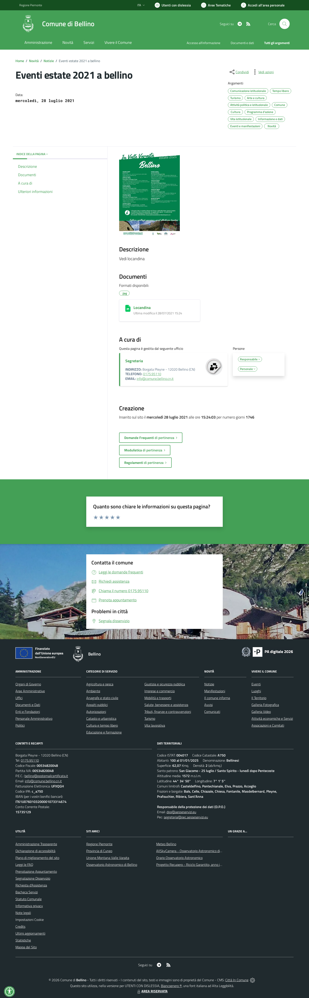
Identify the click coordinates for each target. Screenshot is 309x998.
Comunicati (212, 711)
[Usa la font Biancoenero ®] (173, 5)
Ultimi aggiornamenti (30, 933)
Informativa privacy (29, 905)
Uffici (19, 697)
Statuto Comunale (28, 899)
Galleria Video (261, 711)
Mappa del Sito (26, 947)
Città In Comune (236, 980)
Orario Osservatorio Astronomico (179, 857)
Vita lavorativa (154, 725)
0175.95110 (152, 373)
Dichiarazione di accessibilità (35, 850)
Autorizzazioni (96, 711)
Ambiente (93, 691)
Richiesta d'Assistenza (31, 885)
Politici (20, 725)
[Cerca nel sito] (284, 24)
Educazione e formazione (104, 732)
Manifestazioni (214, 691)
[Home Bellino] (56, 24)
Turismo (149, 718)
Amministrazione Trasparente (36, 844)
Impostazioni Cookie (29, 919)
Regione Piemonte (99, 844)
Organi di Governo (28, 684)
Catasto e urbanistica (101, 718)
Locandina (142, 307)
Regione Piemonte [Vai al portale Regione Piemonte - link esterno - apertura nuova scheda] (30, 5)
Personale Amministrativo (33, 718)
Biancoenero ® (171, 985)
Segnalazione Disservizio (32, 878)
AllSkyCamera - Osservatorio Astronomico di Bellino (193, 850)
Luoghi (256, 691)
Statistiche (23, 940)
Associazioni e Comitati (267, 725)
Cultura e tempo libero (102, 725)
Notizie (49, 60)
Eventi (256, 684)
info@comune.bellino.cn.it (155, 378)
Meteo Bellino (166, 844)
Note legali (23, 912)
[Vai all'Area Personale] (263, 5)
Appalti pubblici (97, 704)
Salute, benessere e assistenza (166, 704)
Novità (34, 60)
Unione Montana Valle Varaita (107, 857)
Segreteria (134, 361)
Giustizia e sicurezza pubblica (164, 684)
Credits (20, 926)
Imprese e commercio (159, 691)
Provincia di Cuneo (99, 850)
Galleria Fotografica (265, 704)
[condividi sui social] (239, 72)
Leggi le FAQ (24, 864)
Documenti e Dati (27, 704)
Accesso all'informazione (203, 42)
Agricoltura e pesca (99, 684)
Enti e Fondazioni (27, 711)
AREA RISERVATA (152, 991)
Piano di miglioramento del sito (37, 857)
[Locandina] (127, 308)
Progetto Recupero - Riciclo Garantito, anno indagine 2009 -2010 (203, 864)
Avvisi (208, 704)
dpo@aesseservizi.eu (181, 812)
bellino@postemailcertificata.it (46, 775)
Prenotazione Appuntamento (36, 871)
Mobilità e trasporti (157, 697)
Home (19, 60)
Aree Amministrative (30, 691)
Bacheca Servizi (26, 892)
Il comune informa (217, 697)
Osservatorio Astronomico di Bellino (111, 864)
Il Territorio (258, 697)
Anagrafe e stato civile (102, 697)
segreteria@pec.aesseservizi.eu (186, 817)
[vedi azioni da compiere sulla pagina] (263, 72)
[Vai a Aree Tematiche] (216, 5)
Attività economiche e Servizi (272, 718)
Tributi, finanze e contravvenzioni (167, 711)
